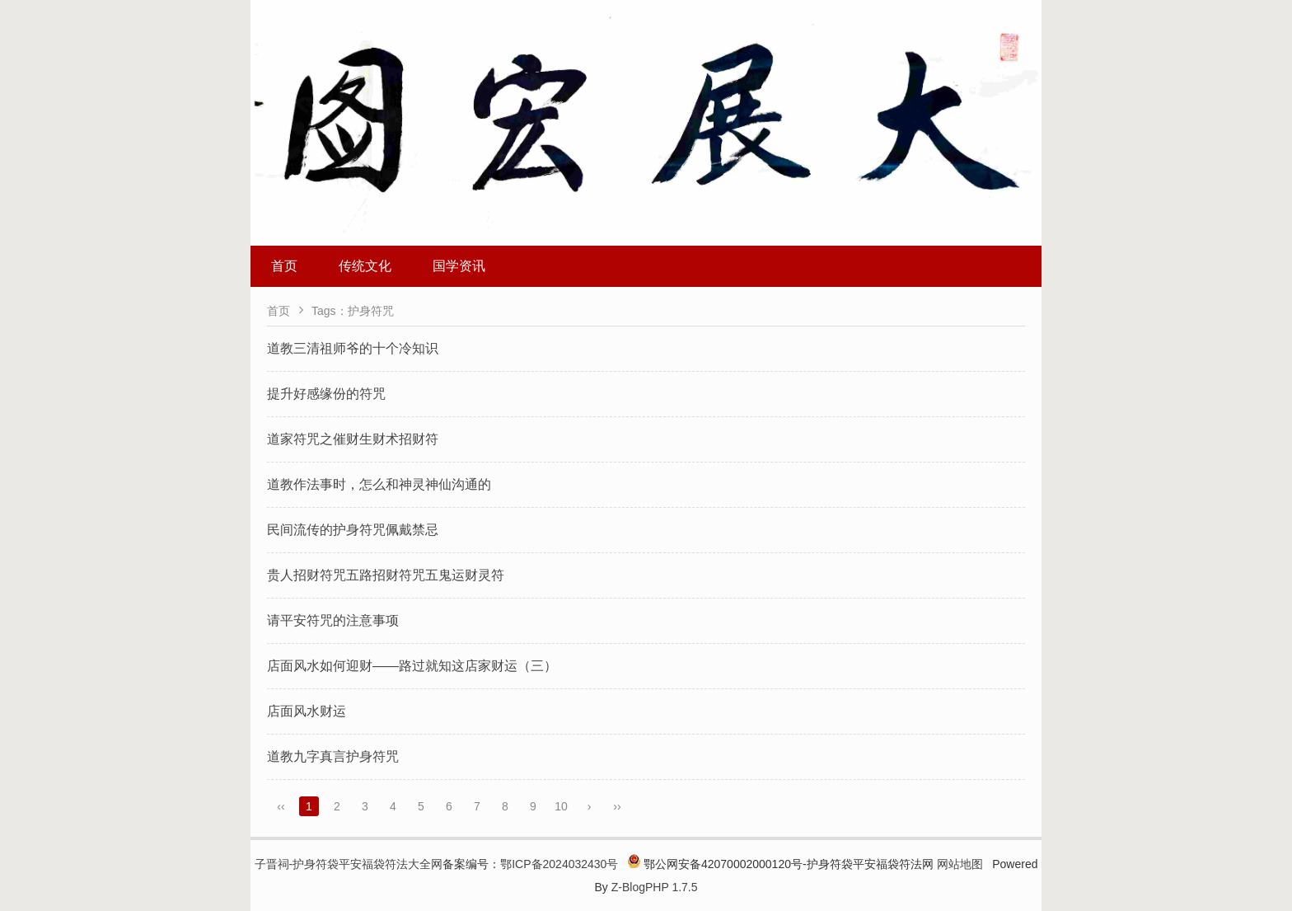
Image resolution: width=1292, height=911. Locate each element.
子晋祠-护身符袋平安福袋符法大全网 (349, 864)
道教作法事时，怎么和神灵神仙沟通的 (379, 484)
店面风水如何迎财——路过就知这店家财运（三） (412, 666)
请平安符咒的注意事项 (333, 620)
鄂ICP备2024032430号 (559, 864)
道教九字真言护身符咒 (333, 756)
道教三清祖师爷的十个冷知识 (352, 348)
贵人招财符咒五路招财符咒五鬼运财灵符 (385, 575)
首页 (284, 266)
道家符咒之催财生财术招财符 (352, 439)
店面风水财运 (306, 711)
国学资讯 (459, 266)
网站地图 (960, 864)
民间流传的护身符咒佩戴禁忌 (352, 530)
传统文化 (365, 266)
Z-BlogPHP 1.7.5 (654, 887)
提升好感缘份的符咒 (326, 394)
